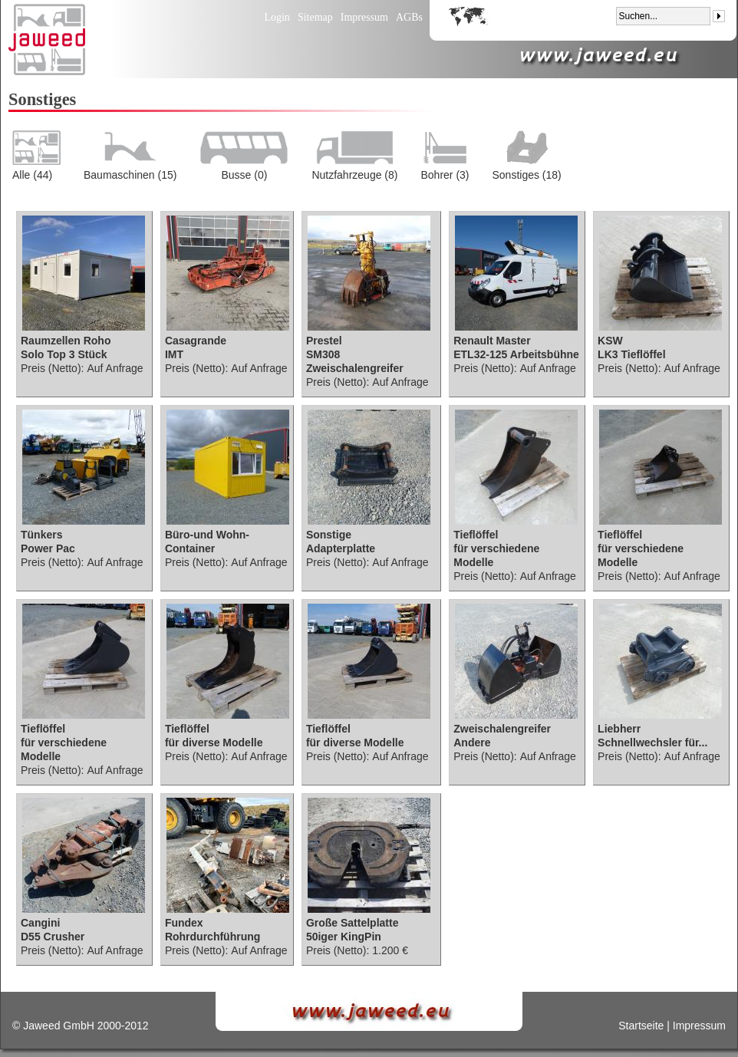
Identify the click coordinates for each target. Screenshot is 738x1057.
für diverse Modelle (214, 742)
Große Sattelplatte (352, 923)
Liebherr (619, 729)
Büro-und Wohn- (207, 534)
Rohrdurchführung (212, 936)
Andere (471, 742)
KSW (610, 340)
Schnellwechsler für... (652, 742)
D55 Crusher (52, 936)
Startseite (641, 1025)
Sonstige (328, 534)
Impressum (364, 17)
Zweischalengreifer (502, 729)
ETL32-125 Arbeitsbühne (516, 354)
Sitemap (315, 17)
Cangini (40, 923)
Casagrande (195, 340)
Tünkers (41, 534)
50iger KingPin (343, 936)
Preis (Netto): (52, 368)
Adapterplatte (340, 548)
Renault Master (491, 340)
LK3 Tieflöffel (631, 354)
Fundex (184, 923)
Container (190, 548)
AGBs (409, 17)
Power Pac (48, 548)
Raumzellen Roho (65, 340)
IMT (174, 354)
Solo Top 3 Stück (64, 354)
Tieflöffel (475, 534)
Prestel (324, 340)
